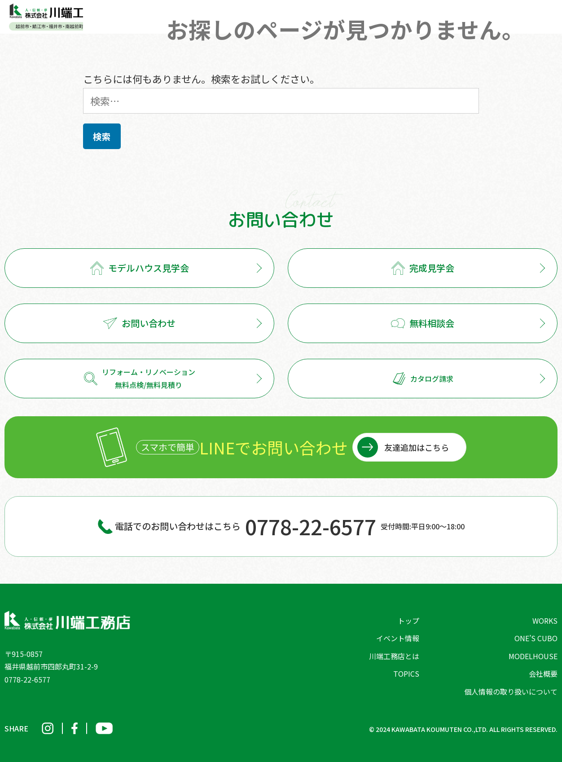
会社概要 (543, 673)
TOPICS (406, 673)
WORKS (545, 620)
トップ (408, 620)
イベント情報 (397, 638)
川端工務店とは (394, 656)
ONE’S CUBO (536, 638)
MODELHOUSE (533, 656)
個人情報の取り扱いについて (511, 691)
